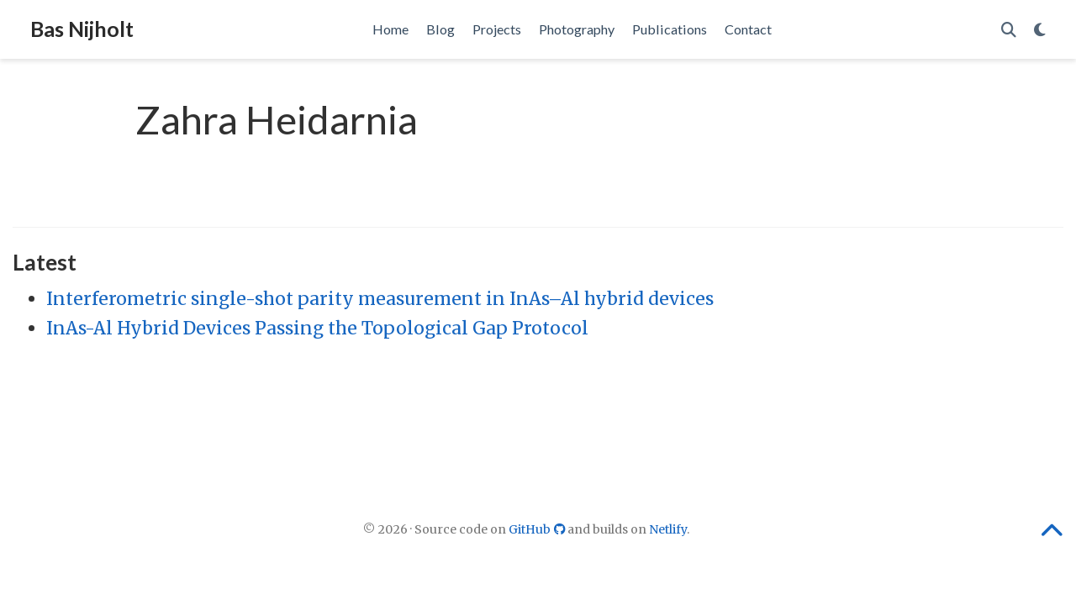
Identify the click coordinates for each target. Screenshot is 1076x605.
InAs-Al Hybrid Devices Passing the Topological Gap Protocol (317, 328)
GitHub (538, 529)
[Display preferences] (1040, 29)
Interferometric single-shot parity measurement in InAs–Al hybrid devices (380, 298)
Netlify (668, 529)
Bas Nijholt (82, 28)
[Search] (1008, 29)
